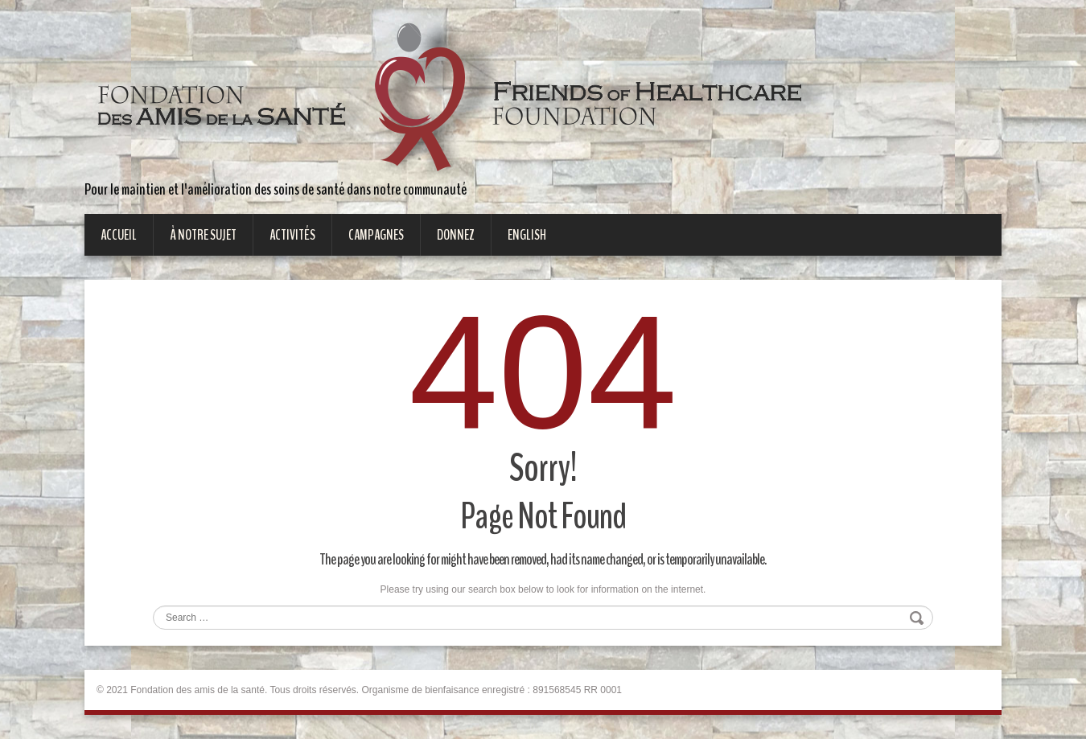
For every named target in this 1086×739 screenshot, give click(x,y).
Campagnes (376, 234)
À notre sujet (203, 234)
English (527, 234)
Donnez (456, 234)
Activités (292, 234)
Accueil (119, 234)
